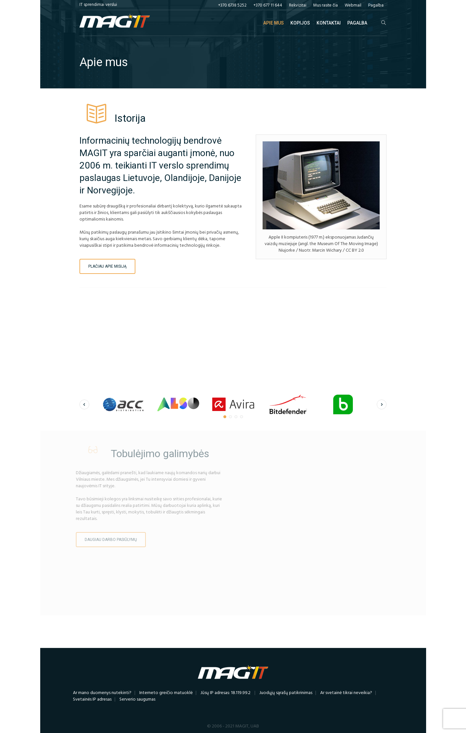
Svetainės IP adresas (92, 699)
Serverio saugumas (137, 699)
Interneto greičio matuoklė (166, 693)
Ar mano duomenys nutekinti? (102, 693)
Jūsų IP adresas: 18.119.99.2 (225, 693)
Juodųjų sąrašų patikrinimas (285, 693)
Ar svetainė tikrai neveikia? (346, 693)
